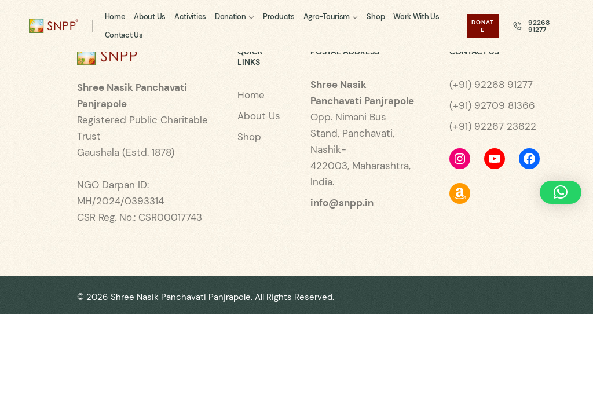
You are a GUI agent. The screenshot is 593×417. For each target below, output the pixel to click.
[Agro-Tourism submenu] (355, 16)
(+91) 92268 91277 (491, 84)
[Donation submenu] (251, 16)
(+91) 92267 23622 (492, 126)
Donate (482, 26)
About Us (258, 115)
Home (251, 95)
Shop (249, 136)
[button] (560, 192)
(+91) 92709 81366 (492, 105)
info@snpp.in (342, 202)
